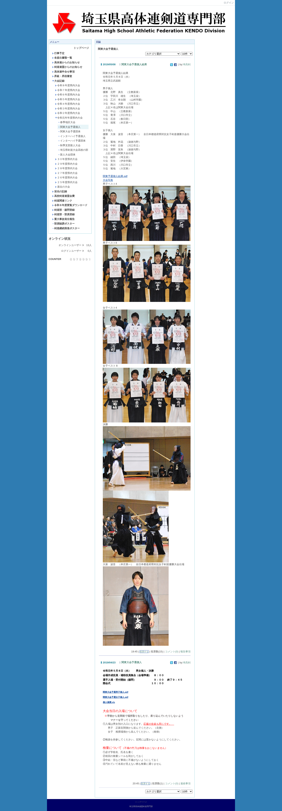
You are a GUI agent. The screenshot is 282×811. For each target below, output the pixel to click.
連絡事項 (185, 783)
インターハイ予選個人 (72, 136)
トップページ (81, 47)
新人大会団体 (66, 154)
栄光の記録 (59, 191)
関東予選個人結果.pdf (115, 176)
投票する (144, 651)
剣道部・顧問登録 (63, 209)
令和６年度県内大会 (67, 94)
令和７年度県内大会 (67, 90)
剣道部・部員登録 (63, 214)
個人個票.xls (109, 702)
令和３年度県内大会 (67, 108)
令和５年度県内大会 (67, 99)
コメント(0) (171, 651)
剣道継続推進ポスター (66, 228)
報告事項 (185, 651)
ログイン (229, 2)
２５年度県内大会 (66, 182)
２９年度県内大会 (66, 163)
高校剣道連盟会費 (63, 195)
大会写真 (108, 180)
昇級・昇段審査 (62, 76)
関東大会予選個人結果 (134, 64)
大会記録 (58, 80)
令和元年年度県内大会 (69, 117)
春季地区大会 (66, 122)
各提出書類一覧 (62, 57)
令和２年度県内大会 (67, 113)
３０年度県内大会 (66, 159)
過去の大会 (62, 186)
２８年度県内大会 (66, 168)
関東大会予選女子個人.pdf (115, 697)
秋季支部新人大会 (69, 145)
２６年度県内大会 (66, 177)
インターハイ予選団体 (72, 140)
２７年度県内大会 (66, 173)
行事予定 (58, 53)
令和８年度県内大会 (67, 85)
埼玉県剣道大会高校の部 (73, 149)
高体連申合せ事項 (63, 71)
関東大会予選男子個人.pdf (115, 692)
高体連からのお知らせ (66, 62)
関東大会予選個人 (69, 126)
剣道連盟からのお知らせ (67, 66)
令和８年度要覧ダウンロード (69, 205)
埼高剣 (187, 64)
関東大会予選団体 (69, 131)
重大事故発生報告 (63, 219)
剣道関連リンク (62, 200)
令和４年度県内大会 (67, 103)
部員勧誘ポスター (63, 223)
